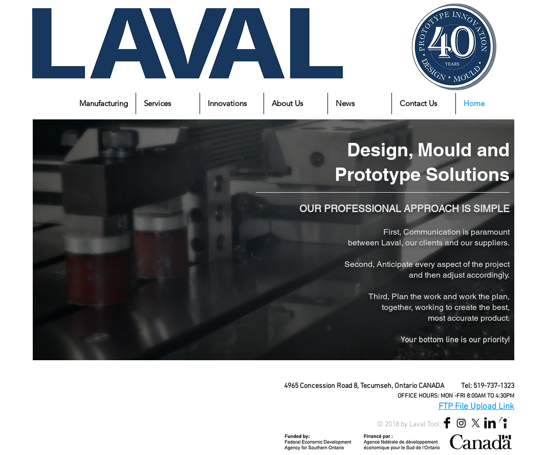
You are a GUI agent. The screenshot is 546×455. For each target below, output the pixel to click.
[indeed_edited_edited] (504, 423)
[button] (104, 103)
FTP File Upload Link (476, 407)
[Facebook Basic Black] (447, 423)
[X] (476, 423)
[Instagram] (461, 423)
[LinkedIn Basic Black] (490, 423)
